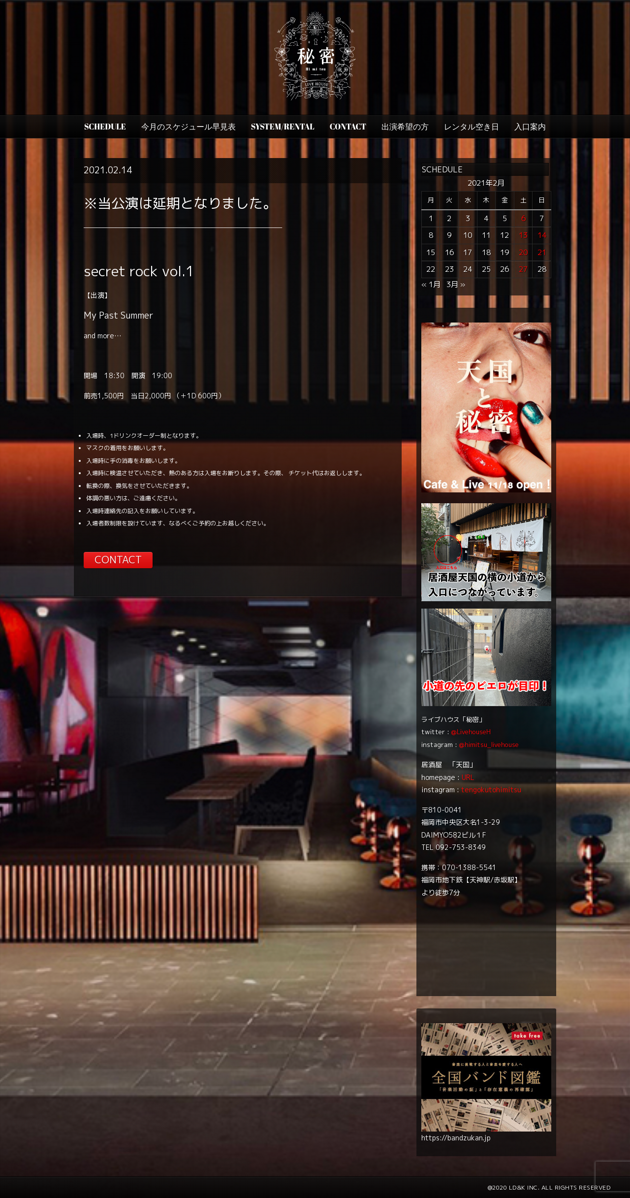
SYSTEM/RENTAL (283, 126)
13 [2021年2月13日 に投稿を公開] (523, 235)
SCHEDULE (105, 126)
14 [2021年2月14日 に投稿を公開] (541, 235)
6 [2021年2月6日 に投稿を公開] (523, 218)
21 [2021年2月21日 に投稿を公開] (541, 252)
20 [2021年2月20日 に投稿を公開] (523, 252)
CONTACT (348, 126)
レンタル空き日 (471, 126)
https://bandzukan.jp (456, 1137)
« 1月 (431, 284)
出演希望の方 (405, 126)
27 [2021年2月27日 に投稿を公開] (523, 269)
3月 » (455, 284)
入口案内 (530, 126)
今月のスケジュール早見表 (188, 126)
